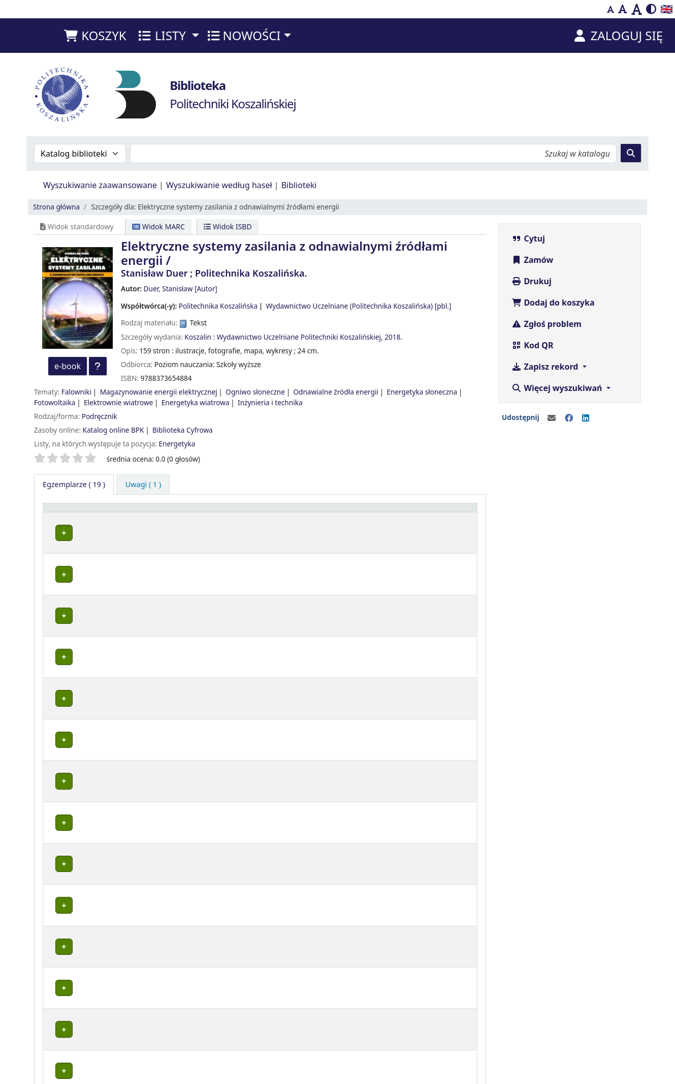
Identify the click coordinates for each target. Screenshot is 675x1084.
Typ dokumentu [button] (76, 512)
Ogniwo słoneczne (255, 392)
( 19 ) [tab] (74, 484)
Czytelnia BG (151, 755)
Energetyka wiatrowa (196, 402)
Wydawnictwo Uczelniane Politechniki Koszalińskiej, (300, 337)
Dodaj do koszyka (552, 302)
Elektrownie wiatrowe (118, 402)
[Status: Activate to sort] (365, 512)
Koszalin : (199, 337)
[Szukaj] (631, 153)
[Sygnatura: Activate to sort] (301, 512)
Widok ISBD (227, 226)
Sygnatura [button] (293, 512)
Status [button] (348, 512)
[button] (95, 35)
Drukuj (531, 281)
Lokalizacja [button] (151, 512)
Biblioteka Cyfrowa (182, 430)
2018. (393, 337)
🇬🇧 (666, 9)
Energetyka (176, 443)
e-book (67, 366)
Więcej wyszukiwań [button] (557, 388)
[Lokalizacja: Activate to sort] (198, 512)
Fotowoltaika (54, 402)
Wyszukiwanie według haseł (219, 185)
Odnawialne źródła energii (335, 392)
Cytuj (528, 238)
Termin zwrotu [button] (429, 512)
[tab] (143, 484)
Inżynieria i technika (270, 402)
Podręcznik (99, 416)
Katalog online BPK (113, 430)
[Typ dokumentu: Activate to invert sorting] (84, 512)
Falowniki (76, 392)
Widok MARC (158, 226)
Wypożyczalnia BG (160, 531)
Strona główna (56, 207)
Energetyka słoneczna (422, 392)
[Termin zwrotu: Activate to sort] (438, 512)
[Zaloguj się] (617, 35)
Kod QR (532, 345)
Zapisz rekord (545, 366)
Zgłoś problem (546, 323)
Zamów (532, 259)
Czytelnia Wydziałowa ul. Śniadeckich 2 (193, 993)
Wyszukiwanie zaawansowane (100, 185)
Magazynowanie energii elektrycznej (158, 392)
